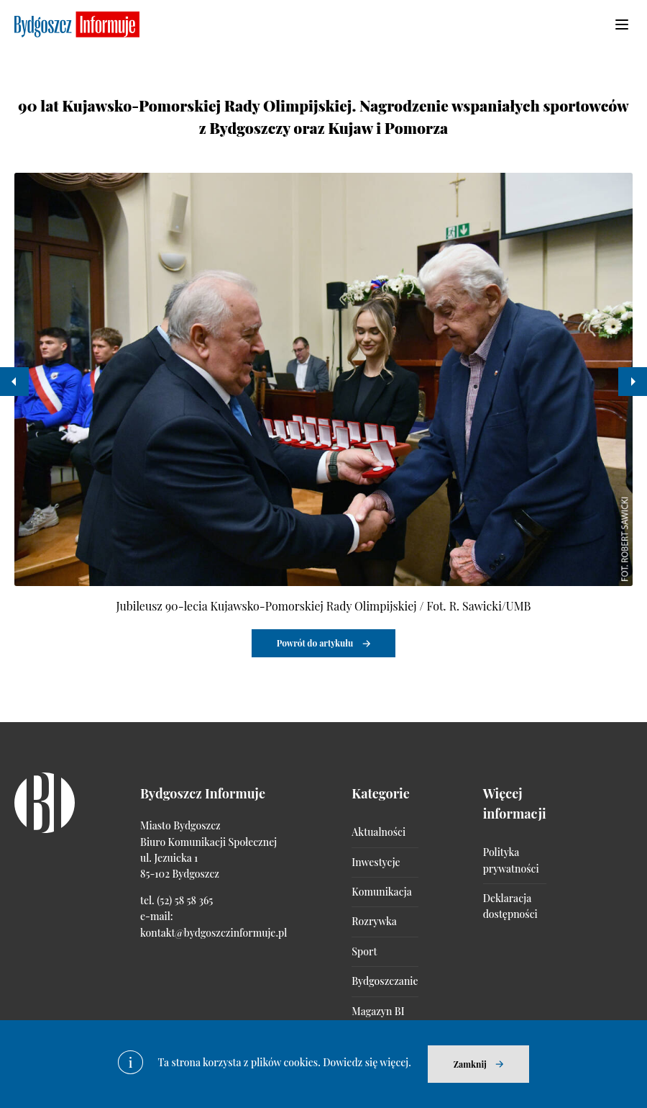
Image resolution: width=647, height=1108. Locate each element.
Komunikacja (381, 891)
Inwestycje (376, 862)
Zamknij (470, 1064)
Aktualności (378, 832)
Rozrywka (374, 921)
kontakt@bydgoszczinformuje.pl (213, 933)
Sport (364, 951)
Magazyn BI (378, 1011)
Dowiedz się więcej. (367, 1062)
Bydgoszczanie (385, 981)
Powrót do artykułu (315, 643)
